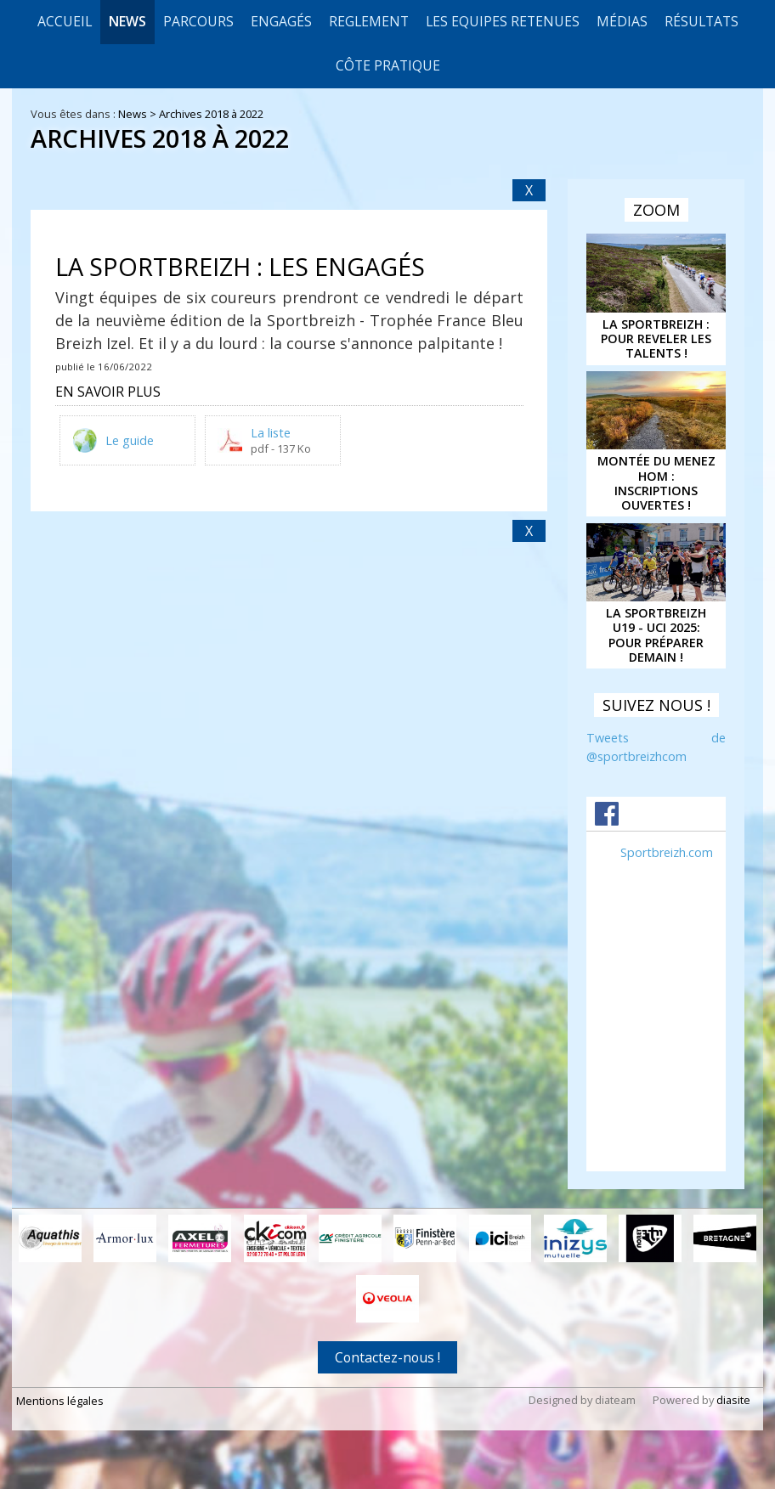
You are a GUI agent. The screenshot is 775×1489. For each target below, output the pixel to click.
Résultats (701, 21)
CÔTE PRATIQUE (388, 65)
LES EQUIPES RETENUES (503, 21)
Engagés (281, 21)
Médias (622, 21)
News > (138, 113)
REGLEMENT (369, 21)
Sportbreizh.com (666, 852)
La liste (271, 433)
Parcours (198, 21)
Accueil (64, 21)
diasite (733, 1399)
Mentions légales (60, 1399)
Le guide (129, 440)
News (127, 21)
